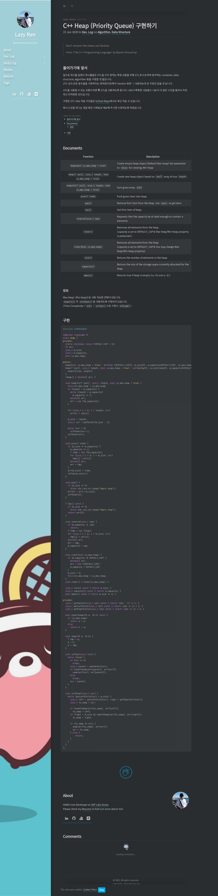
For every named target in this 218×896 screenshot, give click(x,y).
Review (8, 70)
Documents (72, 123)
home (65, 19)
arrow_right (44, 56)
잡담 (72, 126)
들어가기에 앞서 (73, 119)
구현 (69, 132)
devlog (72, 19)
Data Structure (121, 32)
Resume (86, 809)
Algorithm (104, 32)
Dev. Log (87, 32)
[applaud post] (126, 772)
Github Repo (103, 101)
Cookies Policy (90, 889)
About (7, 50)
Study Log (10, 63)
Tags (6, 83)
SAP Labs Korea (99, 804)
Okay (101, 889)
